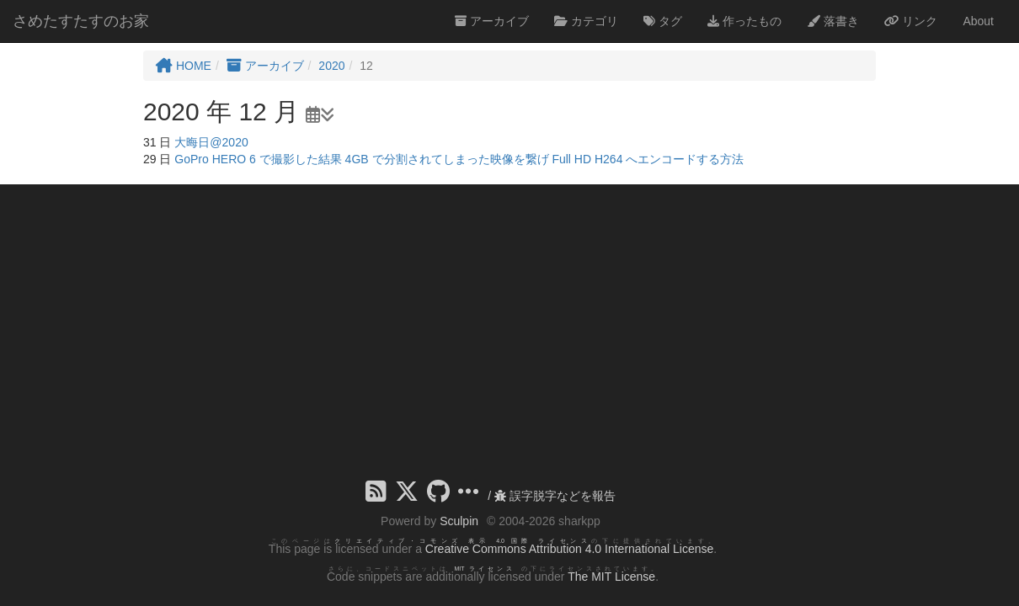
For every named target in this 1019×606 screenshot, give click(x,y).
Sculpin (459, 521)
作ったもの (744, 21)
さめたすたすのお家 (81, 21)
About (978, 21)
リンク (911, 21)
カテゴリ (586, 21)
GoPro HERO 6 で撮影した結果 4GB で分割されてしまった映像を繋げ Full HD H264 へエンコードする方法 (459, 159)
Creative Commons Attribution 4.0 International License (569, 549)
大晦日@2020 (211, 142)
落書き (833, 21)
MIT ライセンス (484, 568)
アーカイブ (492, 21)
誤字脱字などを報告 (555, 495)
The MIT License (611, 576)
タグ (662, 21)
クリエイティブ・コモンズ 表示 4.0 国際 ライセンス (462, 541)
